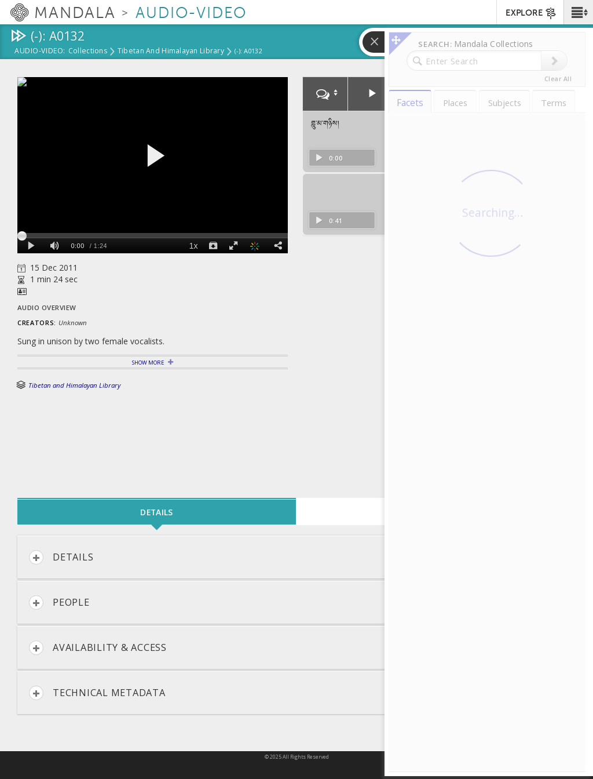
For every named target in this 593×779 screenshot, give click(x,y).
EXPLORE (531, 13)
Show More (148, 362)
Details (61, 557)
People (59, 602)
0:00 (328, 158)
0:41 (328, 220)
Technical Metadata (97, 693)
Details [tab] (156, 512)
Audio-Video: (39, 52)
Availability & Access (98, 647)
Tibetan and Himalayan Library (171, 52)
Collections (87, 52)
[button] (578, 12)
